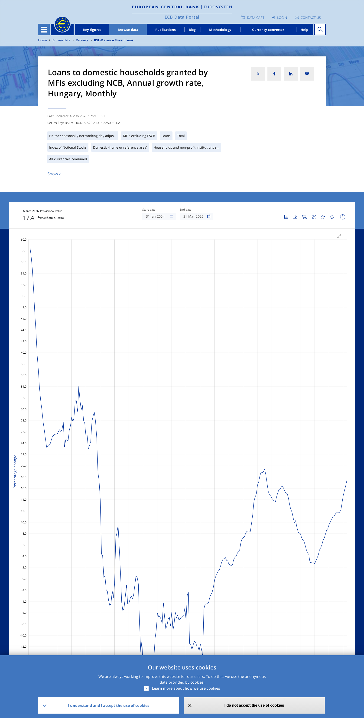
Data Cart (255, 17)
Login (282, 17)
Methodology (220, 29)
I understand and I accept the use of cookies (108, 705)
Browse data (128, 29)
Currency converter (268, 29)
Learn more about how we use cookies (186, 688)
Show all (55, 173)
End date (186, 210)
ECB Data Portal (182, 17)
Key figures (92, 29)
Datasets (82, 40)
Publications (165, 29)
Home (42, 40)
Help (304, 29)
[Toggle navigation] (44, 29)
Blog (192, 29)
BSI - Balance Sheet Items (113, 40)
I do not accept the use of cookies (254, 705)
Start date (149, 210)
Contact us (311, 17)
